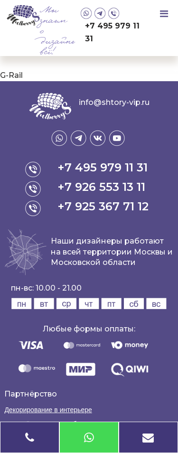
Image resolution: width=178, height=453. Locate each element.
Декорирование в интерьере (48, 410)
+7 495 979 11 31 (112, 32)
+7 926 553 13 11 (101, 186)
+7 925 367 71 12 (103, 206)
